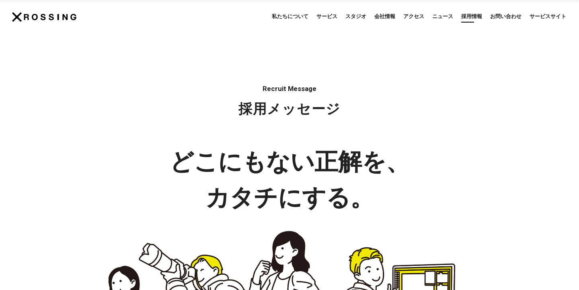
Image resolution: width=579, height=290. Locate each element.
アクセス (413, 16)
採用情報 (471, 16)
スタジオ (355, 16)
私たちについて (290, 16)
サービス (326, 16)
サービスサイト (548, 16)
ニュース (442, 16)
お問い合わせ (506, 16)
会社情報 (384, 16)
